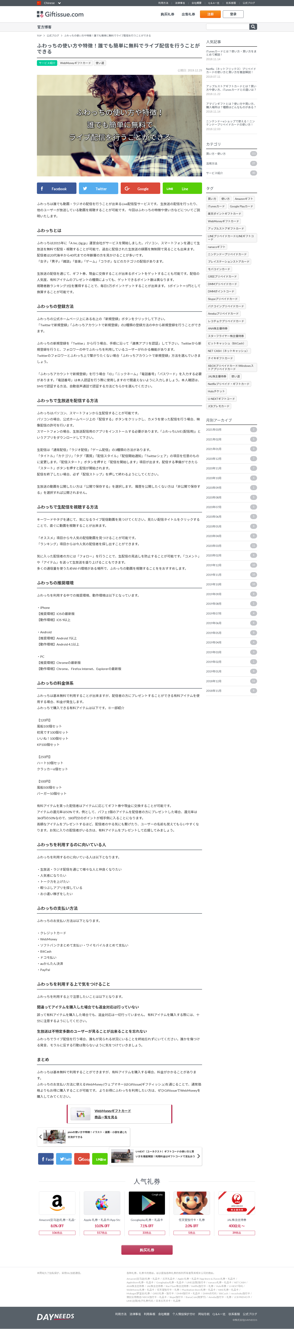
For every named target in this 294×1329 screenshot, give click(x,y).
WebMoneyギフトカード (77, 62)
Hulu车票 (221, 1286)
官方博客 (44, 26)
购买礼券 (167, 14)
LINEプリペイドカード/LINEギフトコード (230, 248)
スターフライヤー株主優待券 (226, 348)
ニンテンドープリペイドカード (228, 265)
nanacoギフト (217, 258)
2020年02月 (231, 569)
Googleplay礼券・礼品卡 (170, 1282)
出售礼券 (188, 14)
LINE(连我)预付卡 (196, 1282)
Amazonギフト (245, 209)
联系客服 (231, 2)
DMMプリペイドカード (223, 295)
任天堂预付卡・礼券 (168, 1289)
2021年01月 (231, 462)
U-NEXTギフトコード (222, 411)
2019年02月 (231, 676)
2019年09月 (231, 608)
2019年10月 (231, 598)
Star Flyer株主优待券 (177, 1286)
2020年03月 (231, 559)
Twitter (101, 188)
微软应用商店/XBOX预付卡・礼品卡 (147, 1297)
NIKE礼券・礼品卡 (228, 1289)
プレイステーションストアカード (229, 273)
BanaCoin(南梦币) (196, 1297)
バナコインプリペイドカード (226, 318)
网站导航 (203, 1314)
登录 (233, 14)
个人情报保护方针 (183, 1314)
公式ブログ (249, 2)
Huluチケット (216, 404)
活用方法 (231, 174)
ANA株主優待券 (218, 340)
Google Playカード (242, 217)
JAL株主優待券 (217, 388)
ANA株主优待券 (135, 1286)
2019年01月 (231, 686)
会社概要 (197, 2)
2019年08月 (231, 617)
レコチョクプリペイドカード (226, 333)
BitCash (223, 1293)
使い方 (226, 209)
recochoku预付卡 (240, 1293)
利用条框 (149, 1314)
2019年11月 (231, 588)
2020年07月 (231, 520)
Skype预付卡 (176, 1297)
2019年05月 (231, 647)
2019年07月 (231, 627)
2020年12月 (231, 471)
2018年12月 (231, 696)
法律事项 (180, 2)
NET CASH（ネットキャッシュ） (229, 363)
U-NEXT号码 (236, 1286)
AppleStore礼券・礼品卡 (140, 1282)
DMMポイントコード (221, 303)
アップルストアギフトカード (226, 239)
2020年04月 (231, 549)
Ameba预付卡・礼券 (220, 1297)
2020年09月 (231, 501)
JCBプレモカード (219, 418)
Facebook (59, 188)
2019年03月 (231, 666)
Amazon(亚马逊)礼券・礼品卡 (143, 1278)
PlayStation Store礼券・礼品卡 (199, 1289)
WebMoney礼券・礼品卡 (140, 1289)
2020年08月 (231, 510)
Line (185, 188)
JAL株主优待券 (155, 1286)
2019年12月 (231, 579)
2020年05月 (231, 540)
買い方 (212, 209)
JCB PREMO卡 (242, 1297)
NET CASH (240, 1282)
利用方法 (163, 2)
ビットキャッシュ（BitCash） (227, 355)
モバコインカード (219, 280)
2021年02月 (231, 452)
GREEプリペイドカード (223, 288)
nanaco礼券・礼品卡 (219, 1282)
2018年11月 (231, 705)
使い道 (101, 62)
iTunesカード (216, 217)
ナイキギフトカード (221, 370)
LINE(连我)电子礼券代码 (140, 1300)
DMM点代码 (210, 1293)
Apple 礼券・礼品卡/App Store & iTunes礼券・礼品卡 (206, 1278)
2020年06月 (231, 530)
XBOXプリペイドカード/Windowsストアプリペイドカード (231, 379)
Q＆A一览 (213, 2)
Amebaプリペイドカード (224, 325)
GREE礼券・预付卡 (163, 1293)
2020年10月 (231, 491)
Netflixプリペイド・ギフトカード (229, 396)
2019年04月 (231, 657)
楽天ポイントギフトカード (225, 224)
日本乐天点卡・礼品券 (168, 1300)
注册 (210, 14)
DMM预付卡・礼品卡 (188, 1293)
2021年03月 (231, 442)
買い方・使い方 (231, 164)
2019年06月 (231, 637)
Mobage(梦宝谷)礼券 (138, 1293)
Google (143, 188)
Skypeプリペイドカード (223, 310)
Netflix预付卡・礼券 (202, 1286)
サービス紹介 (47, 62)
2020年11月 (231, 481)
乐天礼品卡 (168, 1278)
